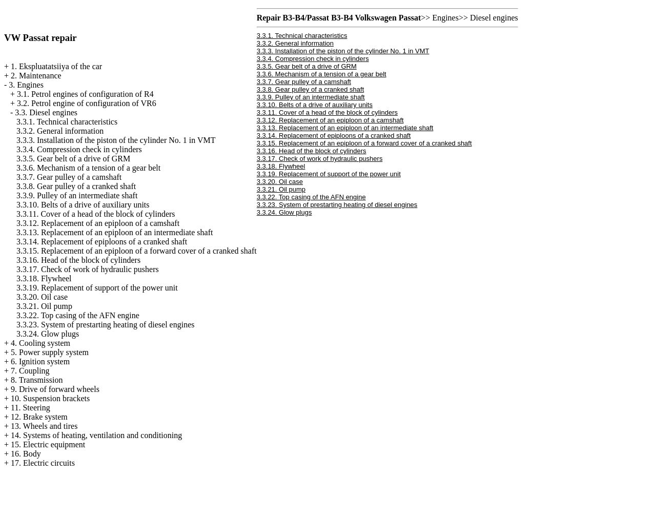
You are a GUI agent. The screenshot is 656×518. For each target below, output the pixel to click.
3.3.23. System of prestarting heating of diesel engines (105, 324)
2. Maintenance (36, 75)
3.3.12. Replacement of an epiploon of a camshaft (97, 223)
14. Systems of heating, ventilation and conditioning (96, 435)
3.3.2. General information (60, 131)
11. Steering (30, 407)
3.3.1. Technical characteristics (66, 121)
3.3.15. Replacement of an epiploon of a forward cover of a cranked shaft (136, 250)
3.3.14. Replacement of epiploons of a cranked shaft (101, 241)
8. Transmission (37, 380)
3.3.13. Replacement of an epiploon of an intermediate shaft (114, 232)
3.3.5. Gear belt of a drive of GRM (73, 158)
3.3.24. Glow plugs (47, 333)
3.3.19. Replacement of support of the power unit (97, 287)
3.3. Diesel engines (46, 112)
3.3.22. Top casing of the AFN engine (77, 315)
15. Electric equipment (48, 444)
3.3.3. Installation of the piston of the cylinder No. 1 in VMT (116, 140)
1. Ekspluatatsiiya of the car (56, 66)
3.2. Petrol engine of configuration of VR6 (86, 103)
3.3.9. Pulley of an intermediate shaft (76, 195)
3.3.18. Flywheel (44, 278)
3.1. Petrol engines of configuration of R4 (85, 94)
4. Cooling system (40, 343)
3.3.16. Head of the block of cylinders (78, 260)
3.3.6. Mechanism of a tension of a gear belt (88, 167)
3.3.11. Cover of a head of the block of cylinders (95, 214)
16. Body (26, 453)
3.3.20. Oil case (42, 297)
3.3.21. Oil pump (44, 306)
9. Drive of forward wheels (55, 389)
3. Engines (26, 84)
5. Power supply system (50, 352)
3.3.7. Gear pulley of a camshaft (68, 177)
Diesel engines (494, 17)
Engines (445, 17)
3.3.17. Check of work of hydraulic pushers (87, 269)
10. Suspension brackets (50, 398)
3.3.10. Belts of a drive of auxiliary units (83, 204)
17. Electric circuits (43, 463)
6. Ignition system (40, 361)
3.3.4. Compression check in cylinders (79, 149)
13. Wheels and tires (44, 426)
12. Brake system (39, 416)
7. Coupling (30, 370)
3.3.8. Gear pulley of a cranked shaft (76, 186)
